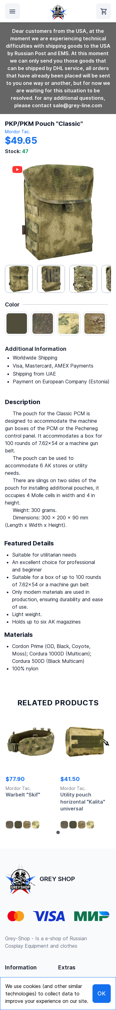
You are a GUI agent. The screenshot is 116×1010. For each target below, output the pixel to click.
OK (101, 993)
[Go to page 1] (58, 832)
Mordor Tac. (17, 131)
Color (12, 304)
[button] (19, 279)
